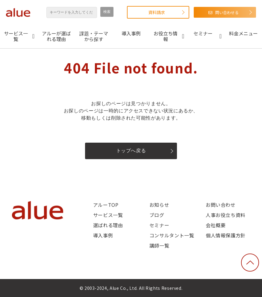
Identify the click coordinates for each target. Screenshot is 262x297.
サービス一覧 (16, 36)
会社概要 (216, 225)
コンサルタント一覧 (171, 235)
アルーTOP (106, 204)
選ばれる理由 (108, 225)
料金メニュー (243, 33)
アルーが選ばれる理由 (56, 36)
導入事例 (131, 33)
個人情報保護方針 (226, 235)
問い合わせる (227, 12)
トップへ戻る (131, 150)
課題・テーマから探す (93, 36)
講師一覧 (159, 245)
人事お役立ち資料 (226, 214)
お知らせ (159, 204)
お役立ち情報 (166, 36)
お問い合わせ (221, 204)
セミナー (203, 33)
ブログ (156, 214)
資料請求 (156, 12)
